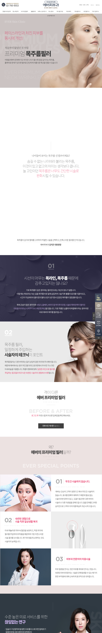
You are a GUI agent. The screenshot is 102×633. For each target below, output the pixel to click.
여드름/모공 (60, 11)
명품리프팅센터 (7, 11)
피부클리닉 (77, 11)
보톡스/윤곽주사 (42, 11)
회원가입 (97, 5)
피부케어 (68, 11)
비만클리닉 (86, 11)
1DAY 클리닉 (95, 11)
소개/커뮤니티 (51, 15)
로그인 (92, 5)
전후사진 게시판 (51, 426)
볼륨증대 (33, 11)
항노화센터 (16, 11)
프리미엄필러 (24, 11)
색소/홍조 (51, 11)
